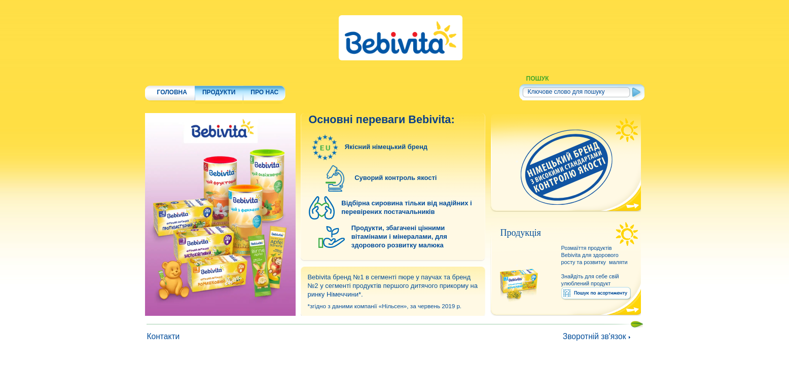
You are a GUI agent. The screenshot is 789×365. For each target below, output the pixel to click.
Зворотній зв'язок (594, 336)
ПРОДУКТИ (218, 79)
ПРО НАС (264, 79)
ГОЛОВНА (172, 79)
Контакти (163, 336)
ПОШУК (537, 78)
